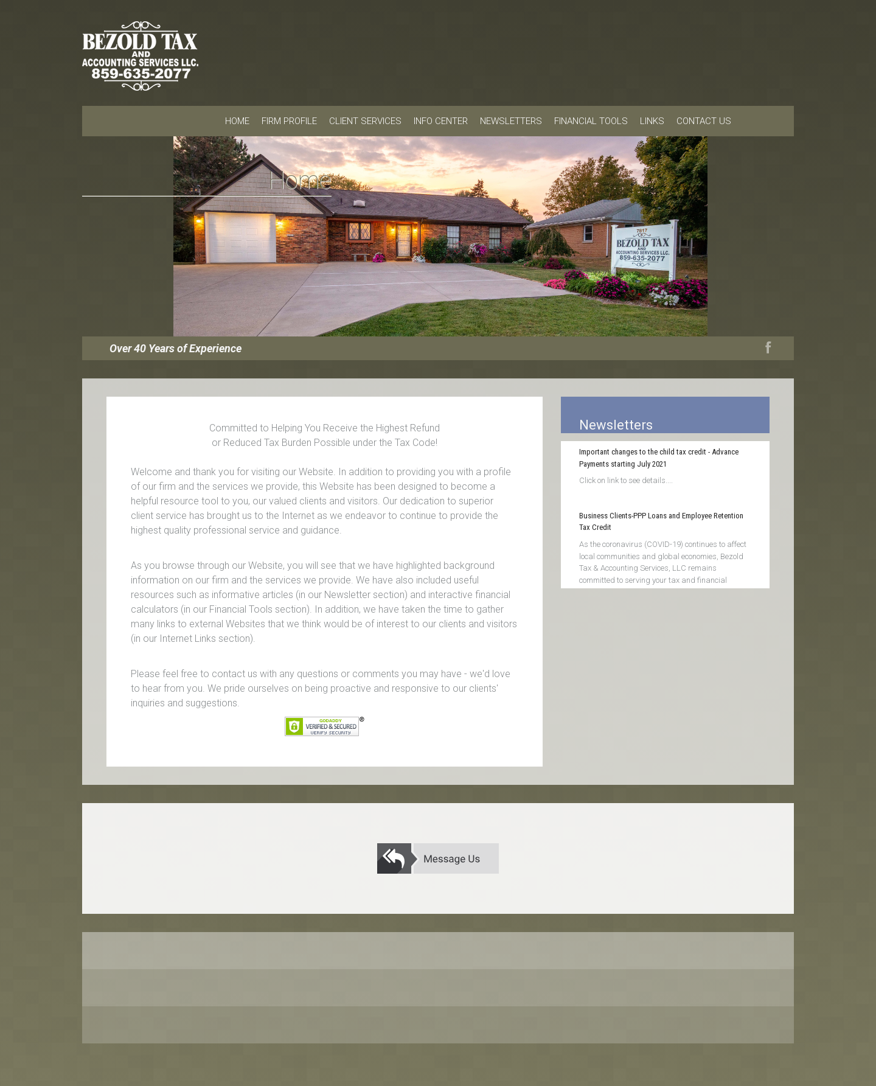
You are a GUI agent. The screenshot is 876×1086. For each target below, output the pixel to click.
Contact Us (703, 121)
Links (652, 121)
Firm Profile (289, 121)
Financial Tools (591, 121)
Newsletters (511, 121)
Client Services (365, 121)
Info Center (441, 121)
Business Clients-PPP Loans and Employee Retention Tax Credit (661, 521)
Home (237, 121)
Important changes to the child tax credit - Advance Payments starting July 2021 (659, 457)
